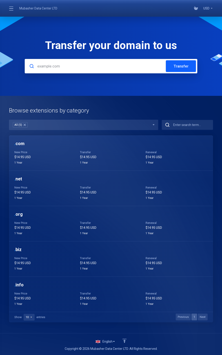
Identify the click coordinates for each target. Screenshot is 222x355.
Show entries (29, 317)
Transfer (181, 66)
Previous (183, 317)
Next (203, 317)
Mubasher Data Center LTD (38, 8)
